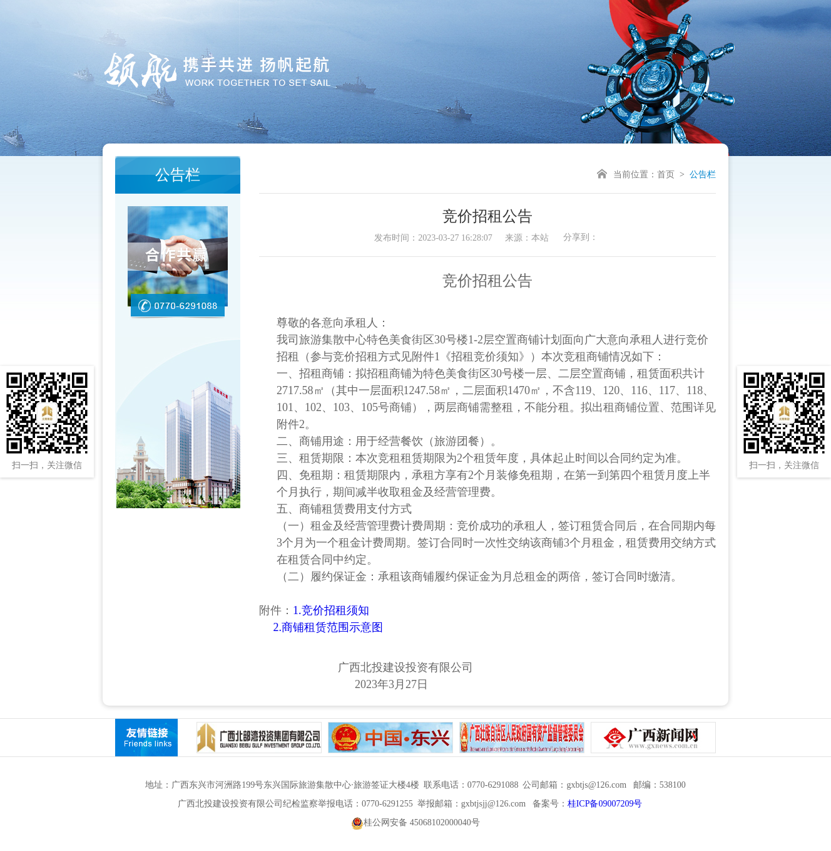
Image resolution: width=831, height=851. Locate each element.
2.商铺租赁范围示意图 (328, 627)
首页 (666, 174)
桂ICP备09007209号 (605, 803)
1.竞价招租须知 (331, 610)
